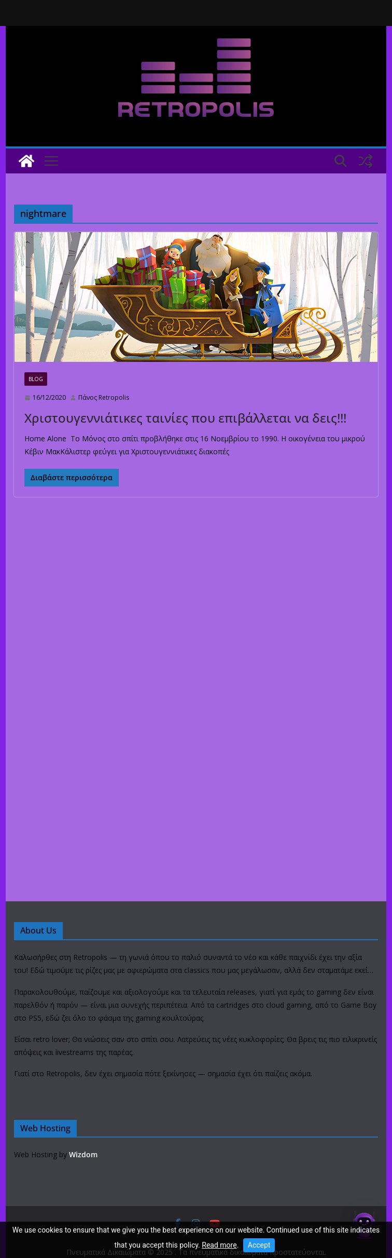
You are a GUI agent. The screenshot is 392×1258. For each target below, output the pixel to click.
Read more (219, 1245)
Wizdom (83, 1154)
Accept (259, 1245)
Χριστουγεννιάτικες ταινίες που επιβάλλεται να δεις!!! (185, 417)
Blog (36, 379)
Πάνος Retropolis (103, 397)
